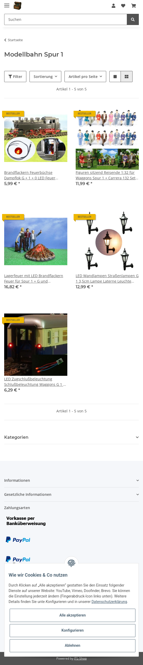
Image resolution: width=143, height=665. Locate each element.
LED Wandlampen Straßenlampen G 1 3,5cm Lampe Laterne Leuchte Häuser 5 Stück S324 (107, 278)
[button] (113, 6)
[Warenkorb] (133, 6)
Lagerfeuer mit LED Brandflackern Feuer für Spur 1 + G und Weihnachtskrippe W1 (33, 278)
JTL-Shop (80, 658)
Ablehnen (72, 645)
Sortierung (43, 76)
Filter (15, 76)
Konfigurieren (72, 630)
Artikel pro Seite (83, 76)
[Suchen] (65, 19)
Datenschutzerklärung (109, 602)
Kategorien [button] (16, 437)
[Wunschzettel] (123, 6)
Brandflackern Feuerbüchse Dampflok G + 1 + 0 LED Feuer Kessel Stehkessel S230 (29, 175)
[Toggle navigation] (6, 3)
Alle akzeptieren (72, 615)
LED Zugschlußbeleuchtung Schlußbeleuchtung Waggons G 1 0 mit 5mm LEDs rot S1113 (34, 381)
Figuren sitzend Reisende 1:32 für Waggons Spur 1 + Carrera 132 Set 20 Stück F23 (105, 175)
